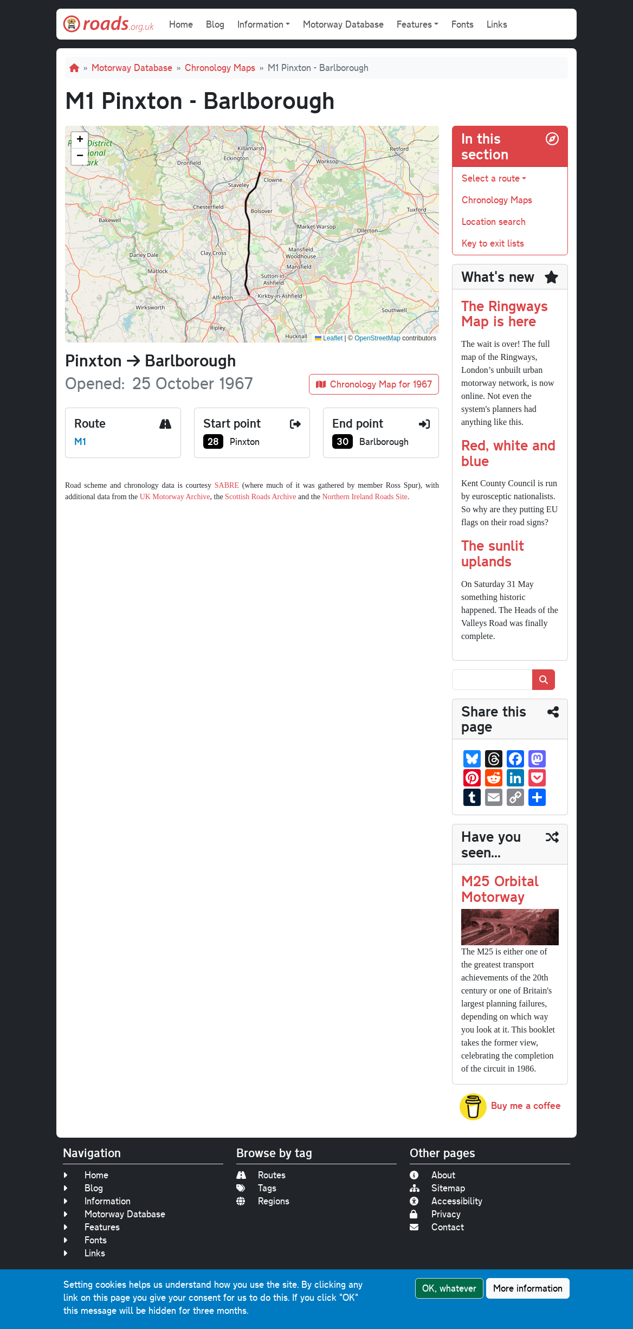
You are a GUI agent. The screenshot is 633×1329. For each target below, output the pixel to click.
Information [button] (260, 24)
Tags (256, 1188)
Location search (494, 221)
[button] (80, 140)
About (432, 1175)
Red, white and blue (508, 452)
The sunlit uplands (492, 553)
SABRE (227, 485)
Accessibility (446, 1201)
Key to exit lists (493, 243)
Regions (262, 1201)
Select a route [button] (491, 178)
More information (528, 1288)
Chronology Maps (220, 67)
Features (91, 1227)
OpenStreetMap (377, 338)
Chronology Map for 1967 (374, 384)
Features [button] (414, 24)
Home (181, 24)
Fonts (462, 24)
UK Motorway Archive (175, 497)
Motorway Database (343, 24)
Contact (437, 1227)
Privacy (435, 1214)
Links (497, 24)
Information (97, 1201)
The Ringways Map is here (504, 313)
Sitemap (437, 1188)
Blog (215, 24)
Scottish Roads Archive (260, 497)
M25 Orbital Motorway (500, 888)
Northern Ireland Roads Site (364, 497)
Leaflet (329, 338)
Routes (261, 1175)
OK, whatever (449, 1288)
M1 (80, 441)
